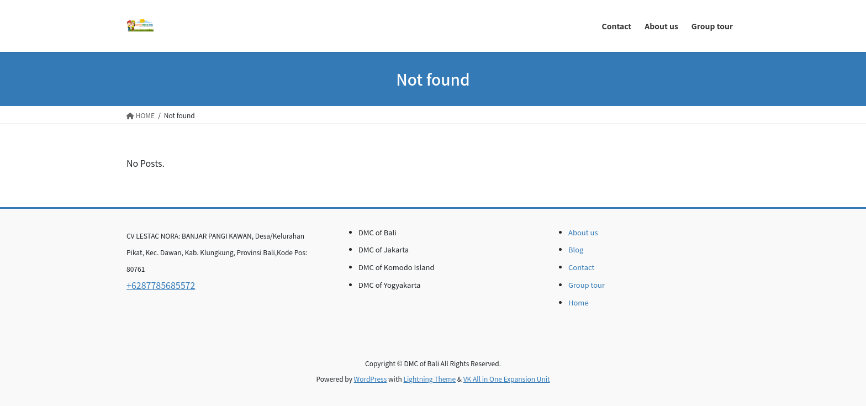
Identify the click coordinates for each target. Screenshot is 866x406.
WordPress (370, 378)
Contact (581, 267)
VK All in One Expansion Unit (506, 378)
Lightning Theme (429, 378)
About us (583, 232)
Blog (575, 249)
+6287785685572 (160, 285)
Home (578, 302)
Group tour (586, 285)
